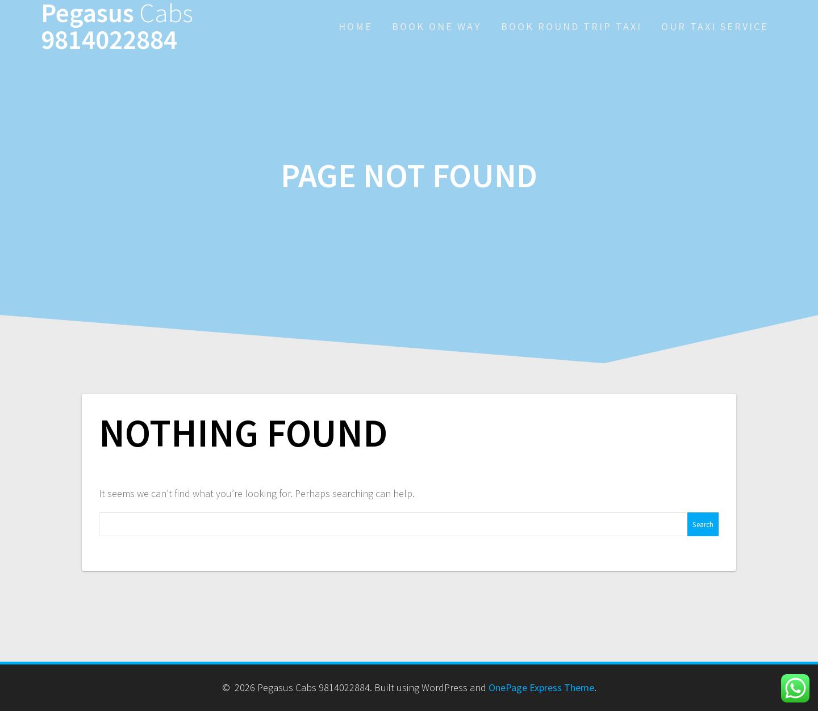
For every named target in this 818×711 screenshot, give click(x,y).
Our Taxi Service (715, 26)
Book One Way (436, 26)
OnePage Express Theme (541, 687)
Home (356, 26)
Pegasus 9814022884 (117, 26)
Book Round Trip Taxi (571, 26)
